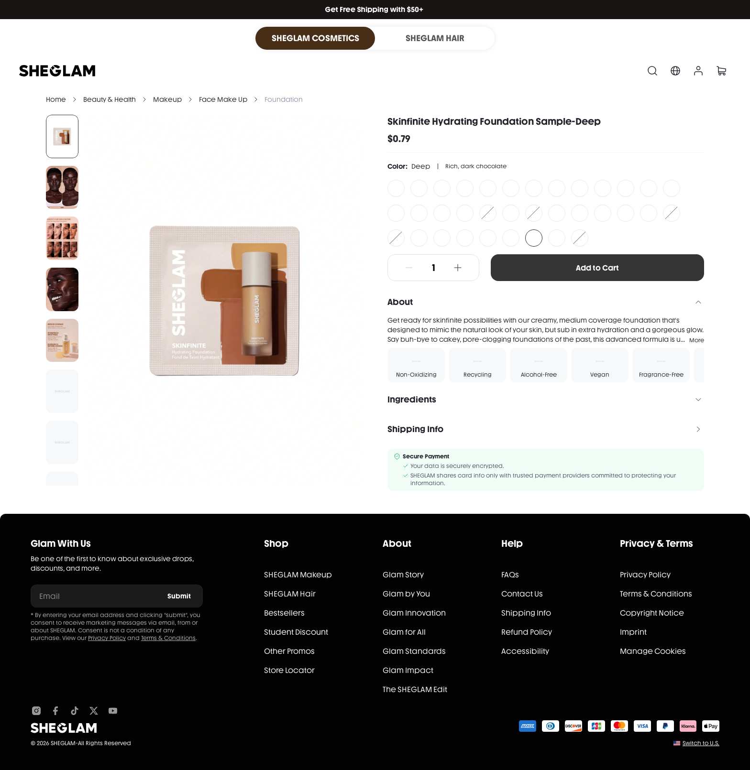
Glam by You (406, 593)
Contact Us (522, 593)
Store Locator (289, 670)
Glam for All (404, 632)
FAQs (510, 574)
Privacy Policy (107, 638)
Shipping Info (526, 613)
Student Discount (296, 632)
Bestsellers (284, 613)
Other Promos (289, 651)
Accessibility (525, 651)
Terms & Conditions (168, 638)
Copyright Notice (652, 613)
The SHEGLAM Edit (415, 689)
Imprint (633, 632)
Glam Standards (414, 651)
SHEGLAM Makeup (298, 574)
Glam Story (403, 574)
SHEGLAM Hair (290, 593)
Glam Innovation (414, 613)
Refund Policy (526, 632)
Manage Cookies (653, 651)
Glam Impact (408, 670)
